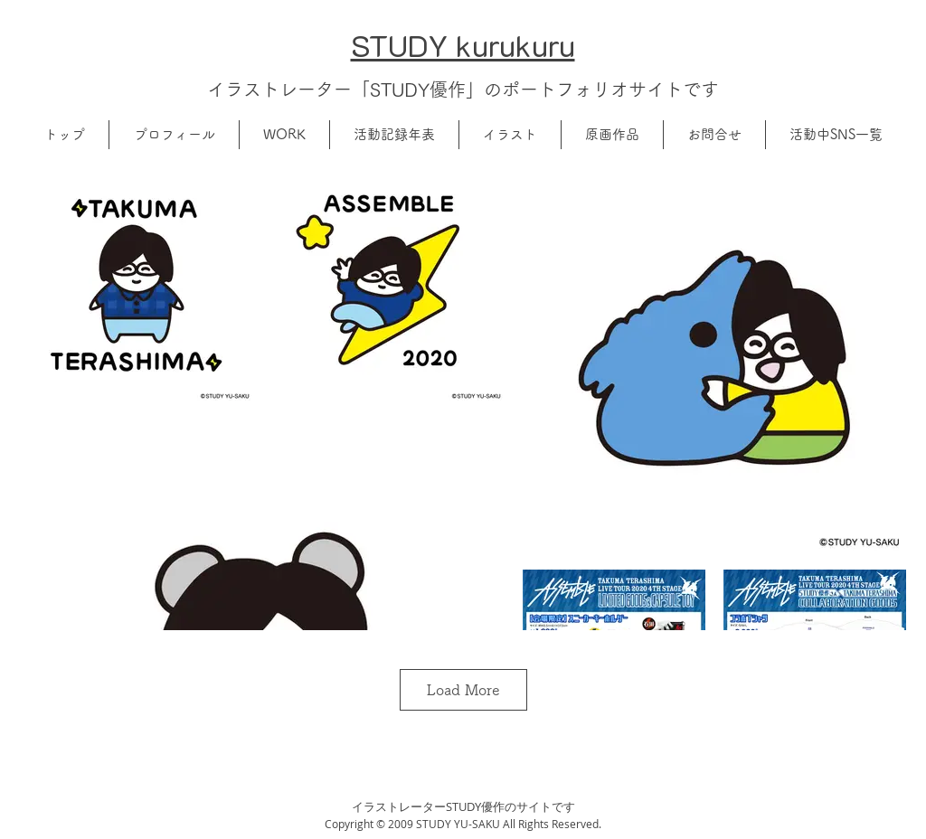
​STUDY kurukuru (463, 44)
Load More (463, 690)
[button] (174, 134)
